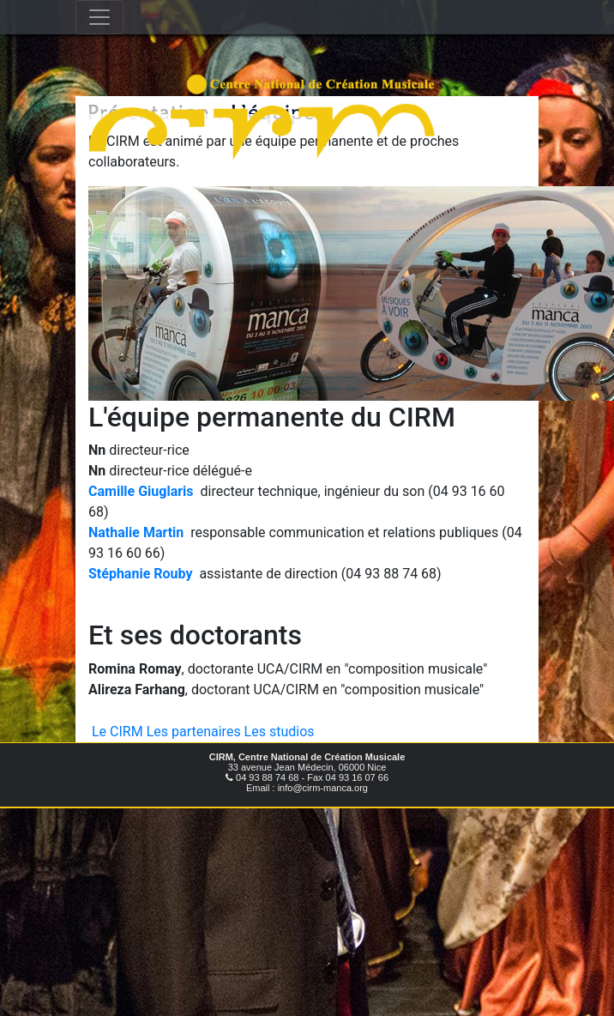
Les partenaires (194, 731)
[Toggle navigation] (99, 17)
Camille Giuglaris (141, 491)
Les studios (279, 731)
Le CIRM (117, 731)
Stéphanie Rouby (140, 573)
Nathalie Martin (136, 532)
